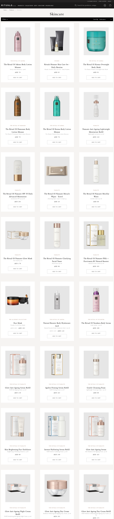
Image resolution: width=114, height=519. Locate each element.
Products (21, 5)
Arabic (109, 1)
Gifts (35, 5)
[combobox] (86, 5)
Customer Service (92, 1)
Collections (29, 5)
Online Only (49, 5)
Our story (41, 5)
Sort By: (95, 19)
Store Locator (102, 1)
